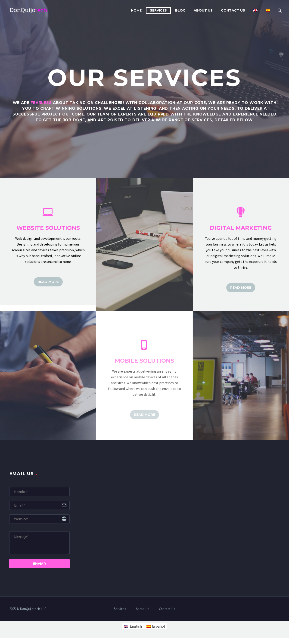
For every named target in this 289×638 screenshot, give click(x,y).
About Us (203, 10)
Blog (180, 10)
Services (158, 10)
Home (136, 10)
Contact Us (233, 10)
